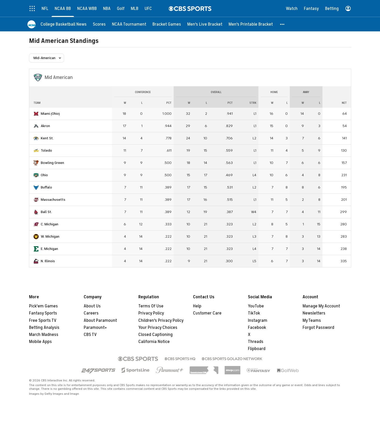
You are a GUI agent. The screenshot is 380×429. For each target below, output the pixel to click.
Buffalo (46, 187)
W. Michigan (50, 236)
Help (197, 306)
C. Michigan (49, 224)
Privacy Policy (151, 313)
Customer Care (207, 313)
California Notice (154, 341)
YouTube (256, 306)
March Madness (43, 334)
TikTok (254, 313)
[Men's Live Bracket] (204, 24)
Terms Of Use (150, 306)
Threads (255, 341)
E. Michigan (49, 249)
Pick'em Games (43, 306)
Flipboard (256, 348)
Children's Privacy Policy (161, 320)
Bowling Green (52, 163)
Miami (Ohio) (50, 113)
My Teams (312, 320)
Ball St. (46, 212)
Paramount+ (95, 327)
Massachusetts (53, 199)
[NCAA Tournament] (129, 24)
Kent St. (47, 138)
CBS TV (90, 334)
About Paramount (100, 320)
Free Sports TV (42, 320)
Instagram (257, 320)
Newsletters (314, 313)
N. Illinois (48, 261)
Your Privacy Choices (157, 327)
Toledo (46, 150)
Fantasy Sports (43, 313)
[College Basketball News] (63, 24)
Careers (91, 313)
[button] (282, 24)
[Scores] (99, 24)
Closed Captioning (155, 334)
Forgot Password (318, 327)
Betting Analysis (44, 327)
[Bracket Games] (166, 24)
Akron (45, 126)
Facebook (257, 327)
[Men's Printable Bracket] (250, 24)
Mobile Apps (40, 341)
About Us (92, 306)
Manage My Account (321, 306)
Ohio (44, 175)
